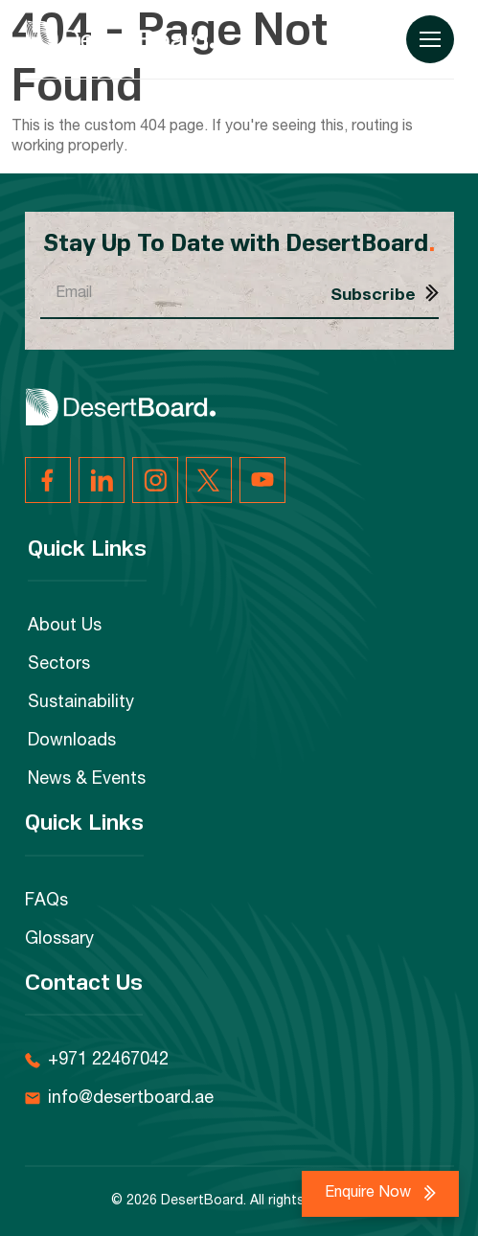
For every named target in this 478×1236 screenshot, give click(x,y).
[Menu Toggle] (430, 39)
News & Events (87, 780)
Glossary (59, 940)
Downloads (72, 741)
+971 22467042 (108, 1060)
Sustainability (81, 703)
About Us (65, 626)
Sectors (59, 665)
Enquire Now (370, 1194)
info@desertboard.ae (131, 1099)
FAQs (46, 901)
